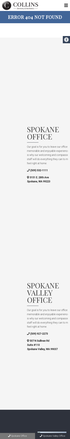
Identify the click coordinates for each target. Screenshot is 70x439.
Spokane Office (17, 436)
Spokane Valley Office (52, 436)
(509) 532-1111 (60, 170)
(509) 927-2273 (60, 333)
